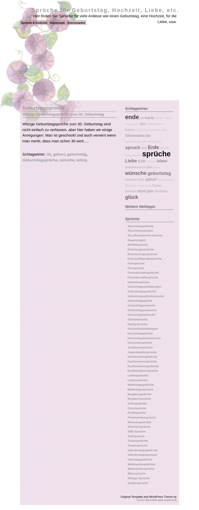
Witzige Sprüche (139, 478)
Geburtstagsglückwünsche (146, 296)
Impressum (57, 22)
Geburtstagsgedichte (142, 291)
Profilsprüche (137, 412)
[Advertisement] (99, 63)
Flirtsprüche (136, 268)
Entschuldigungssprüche (145, 258)
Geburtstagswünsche (142, 310)
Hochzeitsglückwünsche (144, 338)
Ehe (149, 167)
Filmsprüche (136, 263)
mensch (131, 179)
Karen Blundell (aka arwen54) (157, 499)
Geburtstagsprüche (40, 160)
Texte (167, 118)
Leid (163, 129)
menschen (131, 124)
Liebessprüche (138, 380)
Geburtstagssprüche (138, 141)
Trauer (157, 185)
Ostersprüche (137, 408)
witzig (82, 160)
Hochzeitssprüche (140, 342)
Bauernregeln (137, 240)
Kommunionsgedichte (143, 356)
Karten (130, 130)
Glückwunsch (135, 167)
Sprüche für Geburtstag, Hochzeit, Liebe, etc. (105, 10)
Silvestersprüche (139, 426)
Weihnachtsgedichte (141, 464)
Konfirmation (155, 124)
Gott (141, 161)
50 (139, 155)
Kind (142, 191)
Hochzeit (160, 191)
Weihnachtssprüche (141, 468)
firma (156, 167)
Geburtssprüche (139, 282)
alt (142, 118)
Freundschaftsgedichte (143, 272)
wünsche (136, 173)
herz (141, 179)
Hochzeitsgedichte (140, 333)
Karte (149, 118)
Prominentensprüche (142, 417)
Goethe (151, 161)
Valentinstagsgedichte (143, 450)
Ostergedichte (137, 403)
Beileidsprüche (138, 244)
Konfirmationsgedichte (143, 366)
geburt (59, 154)
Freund (156, 141)
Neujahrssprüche (139, 398)
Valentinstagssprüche (142, 454)
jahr (150, 191)
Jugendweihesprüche (142, 352)
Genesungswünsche (141, 314)
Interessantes (76, 22)
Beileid (164, 148)
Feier (141, 185)
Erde (153, 147)
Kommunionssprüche (142, 361)
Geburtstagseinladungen (144, 286)
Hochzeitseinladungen (143, 328)
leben (162, 161)
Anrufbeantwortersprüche (145, 235)
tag (160, 179)
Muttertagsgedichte (141, 384)
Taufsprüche (136, 436)
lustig (139, 129)
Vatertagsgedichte (140, 459)
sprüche (67, 160)
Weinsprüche (136, 473)
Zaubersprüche (138, 482)
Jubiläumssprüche (140, 347)
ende (132, 117)
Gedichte (131, 185)
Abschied (131, 155)
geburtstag (77, 154)
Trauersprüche (137, 445)
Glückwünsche (138, 136)
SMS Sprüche (137, 431)
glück (131, 197)
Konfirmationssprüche (143, 370)
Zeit (144, 148)
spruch (132, 147)
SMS (142, 124)
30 (49, 154)
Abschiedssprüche (140, 230)
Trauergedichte (138, 440)
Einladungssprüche (141, 249)
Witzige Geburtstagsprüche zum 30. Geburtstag (63, 114)
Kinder (159, 118)
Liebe (131, 160)
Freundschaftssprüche (143, 277)
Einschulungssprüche (142, 254)
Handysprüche (137, 324)
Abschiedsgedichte (141, 226)
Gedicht (131, 191)
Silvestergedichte (139, 422)
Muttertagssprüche (140, 389)
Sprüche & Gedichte (34, 22)
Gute (148, 185)
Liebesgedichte (138, 375)
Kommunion (152, 129)
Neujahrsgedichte (140, 394)
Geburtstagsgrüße (140, 300)
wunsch (168, 179)
